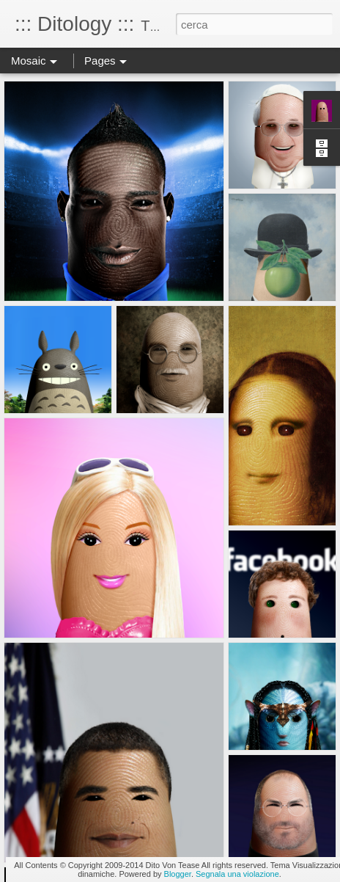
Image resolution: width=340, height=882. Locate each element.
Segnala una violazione (237, 874)
